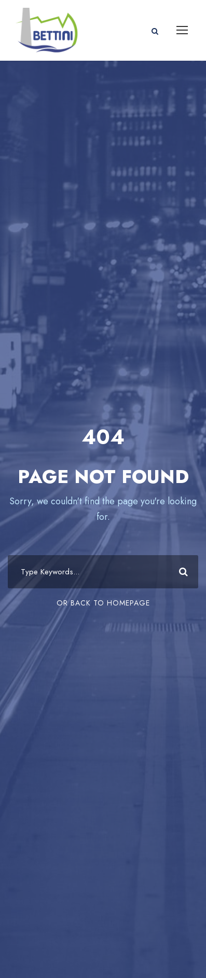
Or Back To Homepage (103, 603)
